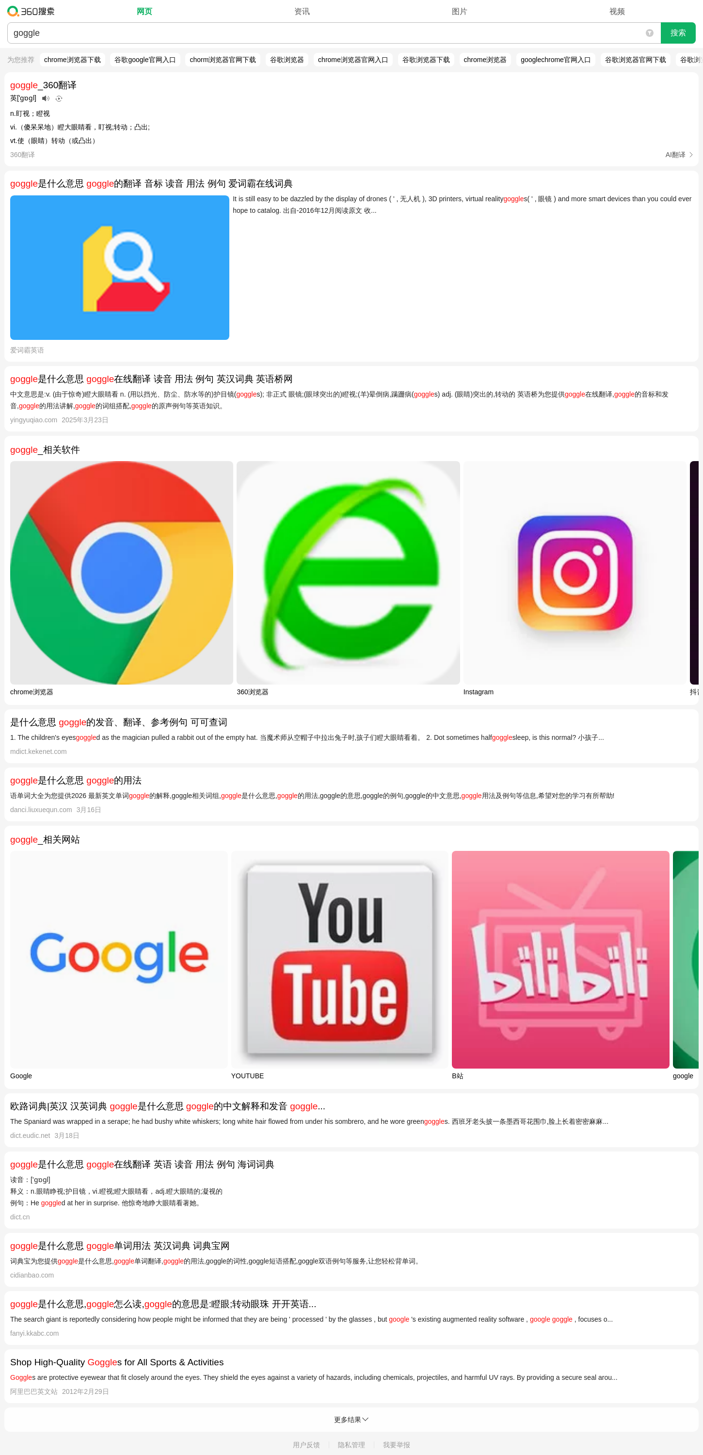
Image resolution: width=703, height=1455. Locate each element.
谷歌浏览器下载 (426, 60)
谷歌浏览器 (287, 60)
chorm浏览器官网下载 (223, 60)
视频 (617, 11)
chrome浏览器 (485, 60)
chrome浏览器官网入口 (353, 60)
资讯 (302, 11)
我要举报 (396, 1445)
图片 (459, 11)
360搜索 (33, 11)
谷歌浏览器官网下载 (635, 60)
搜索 (678, 33)
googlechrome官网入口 (556, 60)
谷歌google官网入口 (145, 60)
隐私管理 (351, 1445)
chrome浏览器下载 (72, 60)
